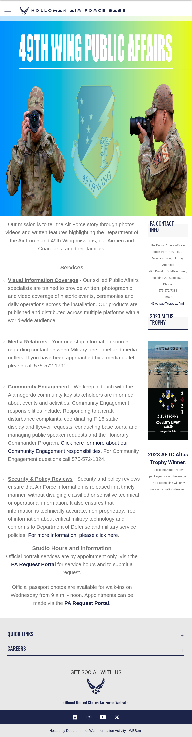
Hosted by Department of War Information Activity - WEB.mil (96, 731)
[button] (8, 10)
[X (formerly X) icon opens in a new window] (117, 717)
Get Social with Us (96, 672)
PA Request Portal (33, 564)
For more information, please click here (73, 535)
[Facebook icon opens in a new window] (75, 717)
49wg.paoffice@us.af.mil (168, 303)
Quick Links (21, 634)
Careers (17, 648)
